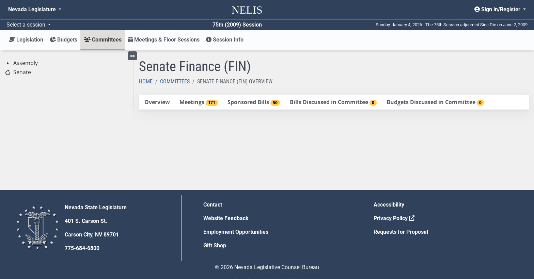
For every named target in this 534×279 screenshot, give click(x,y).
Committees (175, 81)
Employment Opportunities (235, 232)
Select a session (26, 24)
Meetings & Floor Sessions (164, 39)
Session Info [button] (225, 39)
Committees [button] (103, 39)
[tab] (157, 103)
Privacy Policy (394, 218)
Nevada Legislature (32, 9)
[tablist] (334, 102)
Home (146, 81)
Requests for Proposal (401, 232)
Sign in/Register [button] (498, 9)
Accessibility (389, 204)
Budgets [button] (63, 39)
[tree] (66, 68)
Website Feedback (226, 218)
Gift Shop (214, 245)
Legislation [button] (26, 39)
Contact (212, 204)
